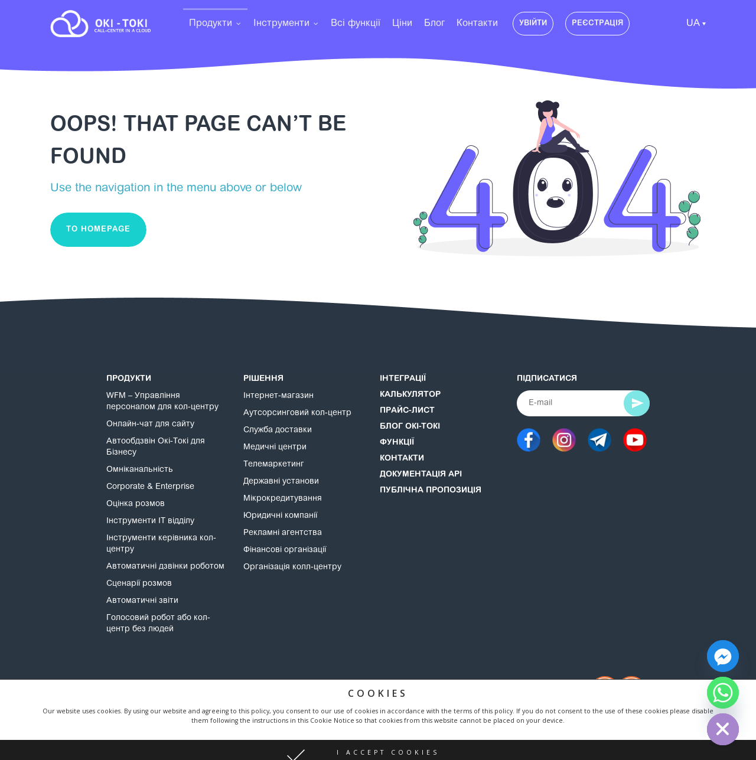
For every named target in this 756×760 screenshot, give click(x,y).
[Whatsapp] (723, 693)
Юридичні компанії (280, 516)
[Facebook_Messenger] (723, 656)
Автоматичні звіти (142, 601)
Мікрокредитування (282, 499)
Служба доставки (277, 430)
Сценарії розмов (139, 584)
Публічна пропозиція (430, 491)
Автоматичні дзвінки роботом (165, 567)
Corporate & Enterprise (150, 487)
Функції (397, 443)
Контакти (402, 459)
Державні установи (281, 482)
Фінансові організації (284, 550)
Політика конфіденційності (281, 703)
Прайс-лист (407, 411)
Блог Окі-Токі (410, 427)
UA (693, 23)
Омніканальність (139, 470)
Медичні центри (275, 447)
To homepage (98, 229)
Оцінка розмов (135, 504)
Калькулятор (410, 395)
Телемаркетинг (273, 465)
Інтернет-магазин (278, 396)
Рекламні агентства (282, 533)
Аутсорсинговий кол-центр (297, 413)
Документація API (421, 475)
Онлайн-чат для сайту (150, 424)
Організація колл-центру (292, 567)
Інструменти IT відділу (150, 521)
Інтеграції (403, 379)
